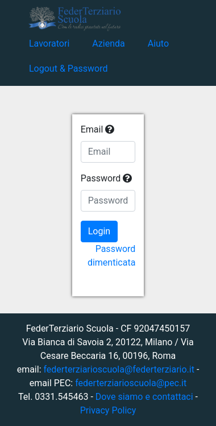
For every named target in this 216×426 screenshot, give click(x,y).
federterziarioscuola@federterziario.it (118, 369)
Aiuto (158, 43)
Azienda (108, 43)
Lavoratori (49, 43)
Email (98, 129)
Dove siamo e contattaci (144, 396)
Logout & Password (68, 68)
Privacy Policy (108, 410)
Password (106, 178)
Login (99, 231)
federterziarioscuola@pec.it (130, 383)
